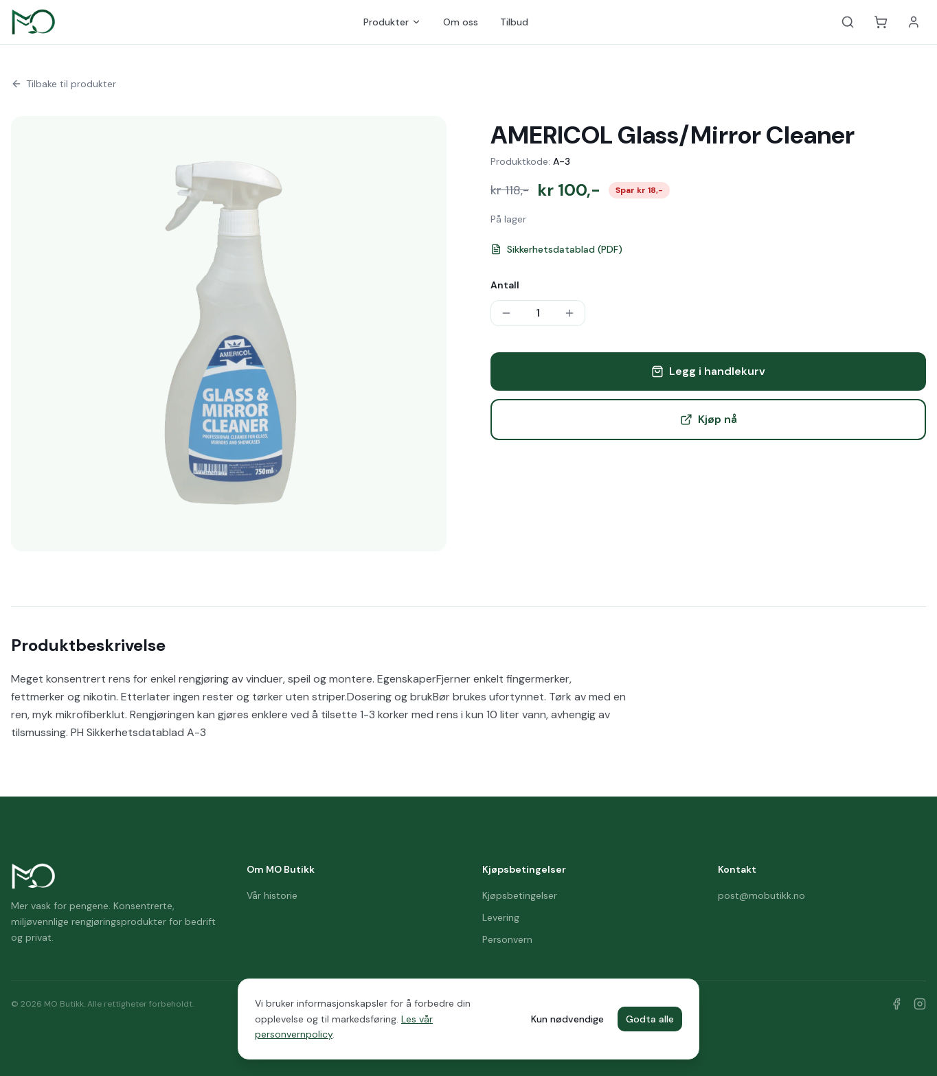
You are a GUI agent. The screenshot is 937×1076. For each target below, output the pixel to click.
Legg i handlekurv (708, 371)
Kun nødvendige (567, 1019)
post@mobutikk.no (761, 895)
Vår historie (272, 895)
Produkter (392, 22)
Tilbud (514, 22)
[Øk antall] (569, 313)
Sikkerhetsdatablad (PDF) (556, 249)
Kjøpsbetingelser (519, 895)
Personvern (507, 939)
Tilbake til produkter (63, 84)
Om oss (460, 22)
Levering (500, 917)
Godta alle (650, 1019)
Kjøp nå (708, 419)
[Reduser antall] (506, 313)
